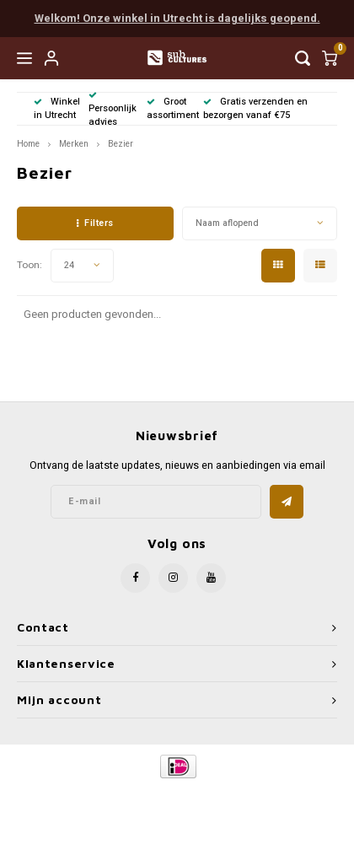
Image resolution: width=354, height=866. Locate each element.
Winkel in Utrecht (57, 108)
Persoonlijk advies (112, 110)
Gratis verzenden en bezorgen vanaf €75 (255, 108)
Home (28, 143)
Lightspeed (245, 795)
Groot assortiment (173, 108)
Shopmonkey (177, 808)
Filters (95, 223)
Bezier (120, 143)
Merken (73, 143)
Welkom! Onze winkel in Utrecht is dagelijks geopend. (177, 18)
